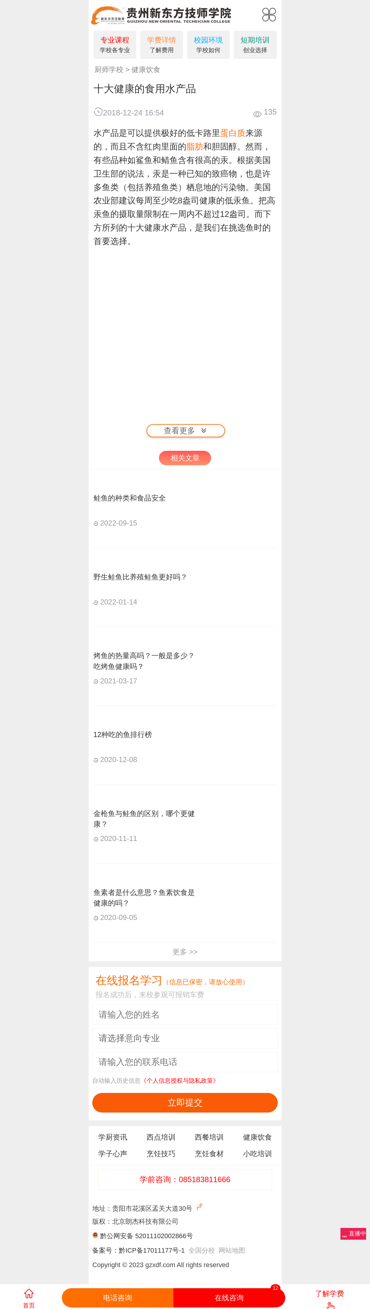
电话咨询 (117, 1298)
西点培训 (161, 1137)
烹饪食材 (209, 1154)
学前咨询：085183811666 (185, 1179)
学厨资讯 (112, 1137)
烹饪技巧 (161, 1154)
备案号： (105, 1250)
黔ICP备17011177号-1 (152, 1250)
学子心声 (112, 1154)
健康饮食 (145, 69)
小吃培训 (257, 1154)
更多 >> (185, 952)
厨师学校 (108, 69)
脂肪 (194, 146)
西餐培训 (209, 1137)
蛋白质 (232, 133)
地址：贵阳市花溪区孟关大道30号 (148, 1207)
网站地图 (232, 1250)
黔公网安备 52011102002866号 (146, 1236)
